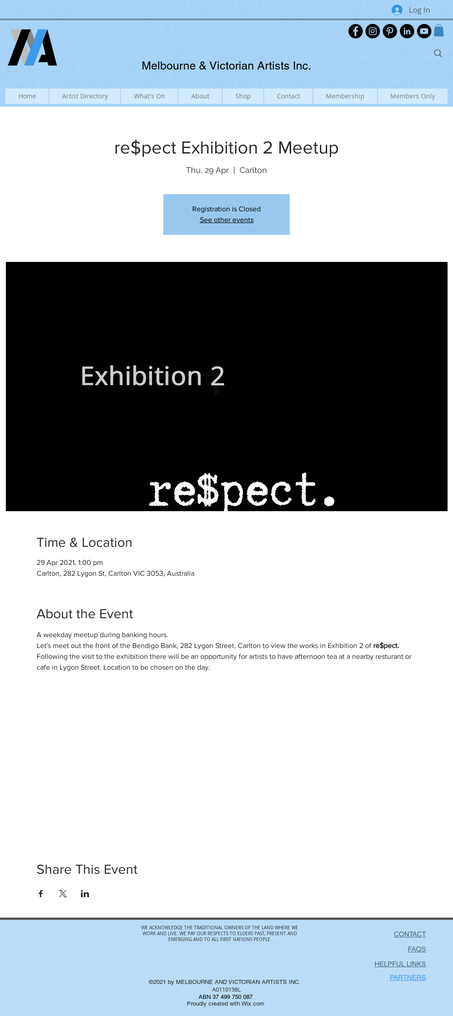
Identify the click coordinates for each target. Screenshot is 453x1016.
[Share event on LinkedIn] (85, 893)
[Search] (438, 53)
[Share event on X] (63, 893)
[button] (439, 30)
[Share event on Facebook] (41, 893)
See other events (227, 220)
